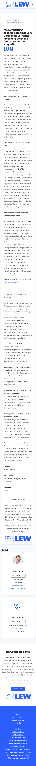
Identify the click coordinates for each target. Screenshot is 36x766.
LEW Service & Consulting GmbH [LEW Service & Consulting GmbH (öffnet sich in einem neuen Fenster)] (18, 749)
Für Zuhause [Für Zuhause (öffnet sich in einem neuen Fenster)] (18, 729)
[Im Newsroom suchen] (33, 4)
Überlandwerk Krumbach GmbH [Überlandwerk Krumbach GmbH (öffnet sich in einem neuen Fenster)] (18, 755)
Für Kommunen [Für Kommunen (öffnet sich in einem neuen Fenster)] (18, 735)
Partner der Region (13, 479)
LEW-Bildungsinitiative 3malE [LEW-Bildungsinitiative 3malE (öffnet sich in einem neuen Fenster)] (18, 758)
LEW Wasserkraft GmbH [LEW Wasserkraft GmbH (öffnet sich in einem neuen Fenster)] (18, 741)
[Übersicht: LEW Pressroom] (17, 4)
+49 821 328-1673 (18, 588)
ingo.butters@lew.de (18, 585)
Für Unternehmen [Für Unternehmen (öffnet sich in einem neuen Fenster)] (18, 732)
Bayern (6, 491)
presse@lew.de (18, 628)
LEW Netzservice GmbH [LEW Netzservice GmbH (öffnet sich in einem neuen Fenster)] (18, 743)
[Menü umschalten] (3, 4)
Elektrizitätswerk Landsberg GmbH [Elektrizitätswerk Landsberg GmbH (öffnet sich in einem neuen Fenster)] (18, 752)
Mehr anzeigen (18, 689)
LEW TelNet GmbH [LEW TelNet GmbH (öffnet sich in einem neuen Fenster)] (18, 746)
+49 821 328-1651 (18, 631)
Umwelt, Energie (9, 469)
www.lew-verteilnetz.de (12, 283)
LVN (5, 479)
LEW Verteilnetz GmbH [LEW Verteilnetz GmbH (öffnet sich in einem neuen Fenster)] (18, 738)
